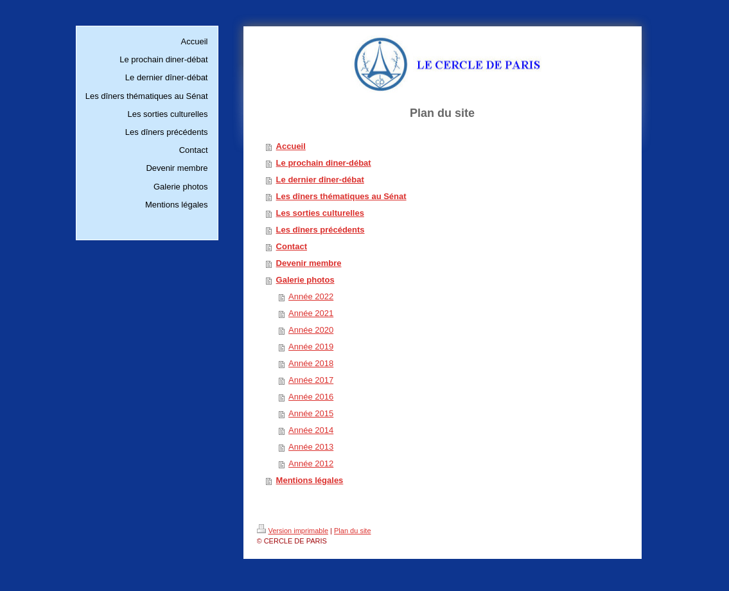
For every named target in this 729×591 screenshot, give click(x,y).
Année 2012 (310, 463)
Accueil (291, 146)
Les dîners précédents (320, 229)
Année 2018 (310, 363)
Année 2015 (310, 413)
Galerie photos (305, 280)
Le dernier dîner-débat (320, 179)
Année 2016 (310, 396)
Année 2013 (310, 447)
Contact (291, 246)
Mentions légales (310, 480)
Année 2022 (310, 296)
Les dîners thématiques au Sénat (341, 196)
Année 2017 (310, 380)
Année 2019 (310, 346)
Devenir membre (309, 263)
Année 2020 (310, 330)
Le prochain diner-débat (323, 163)
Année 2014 (310, 430)
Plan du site (352, 530)
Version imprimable (293, 530)
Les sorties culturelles (320, 213)
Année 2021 (310, 313)
